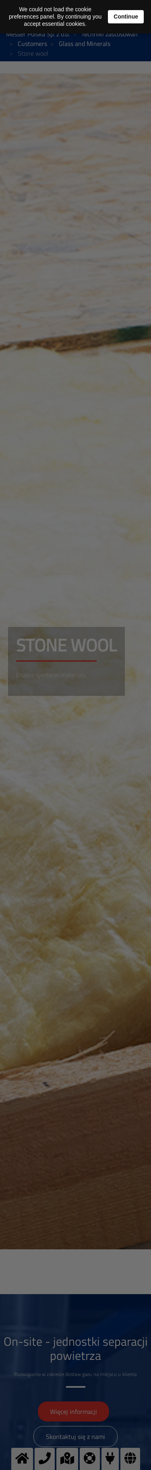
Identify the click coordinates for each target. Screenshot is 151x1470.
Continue (126, 16)
